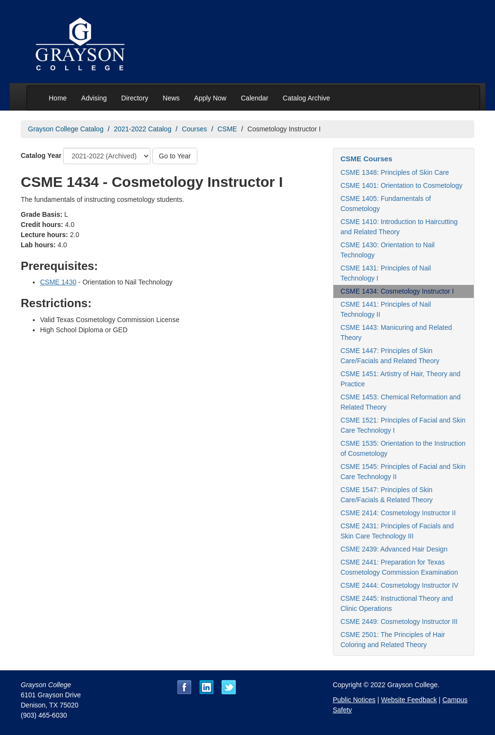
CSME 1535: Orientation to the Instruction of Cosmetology (403, 448)
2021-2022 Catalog (142, 129)
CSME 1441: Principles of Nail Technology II (386, 309)
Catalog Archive (306, 98)
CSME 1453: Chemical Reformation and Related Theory (401, 402)
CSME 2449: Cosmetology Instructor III (399, 621)
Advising (94, 98)
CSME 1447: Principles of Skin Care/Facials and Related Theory (390, 356)
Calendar (254, 98)
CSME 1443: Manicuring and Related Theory (396, 332)
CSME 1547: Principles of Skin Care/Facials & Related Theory (387, 495)
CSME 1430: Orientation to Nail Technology (388, 250)
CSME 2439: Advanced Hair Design (394, 549)
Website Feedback (409, 700)
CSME (227, 129)
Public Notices (354, 700)
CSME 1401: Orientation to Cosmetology (402, 185)
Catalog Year (41, 155)
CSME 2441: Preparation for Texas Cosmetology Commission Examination (399, 567)
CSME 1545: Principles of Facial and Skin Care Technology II (403, 472)
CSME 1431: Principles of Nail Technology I (386, 273)
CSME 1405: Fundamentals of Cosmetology (386, 203)
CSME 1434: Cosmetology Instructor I (397, 291)
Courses (194, 129)
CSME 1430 (58, 282)
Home (58, 98)
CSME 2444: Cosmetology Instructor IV (399, 585)
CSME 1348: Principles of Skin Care (395, 172)
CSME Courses (367, 159)
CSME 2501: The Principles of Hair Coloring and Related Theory (393, 640)
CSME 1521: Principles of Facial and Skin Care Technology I (403, 425)
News (171, 98)
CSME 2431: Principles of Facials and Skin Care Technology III (397, 531)
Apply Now (210, 98)
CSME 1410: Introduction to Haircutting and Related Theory (399, 227)
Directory (134, 98)
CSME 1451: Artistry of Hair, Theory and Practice (401, 379)
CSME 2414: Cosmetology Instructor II (398, 513)
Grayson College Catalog (65, 129)
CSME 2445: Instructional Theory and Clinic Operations (397, 603)
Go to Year (175, 156)
